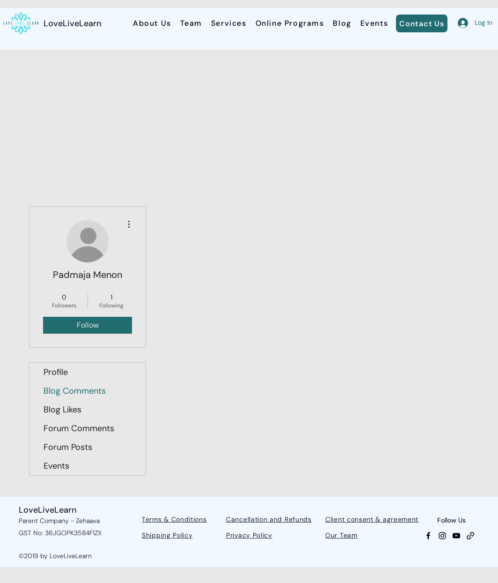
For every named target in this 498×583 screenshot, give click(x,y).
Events (56, 465)
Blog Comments (75, 390)
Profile (56, 372)
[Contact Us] (421, 23)
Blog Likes (62, 409)
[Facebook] (428, 535)
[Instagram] (442, 535)
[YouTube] (456, 535)
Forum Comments (79, 428)
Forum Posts (68, 447)
